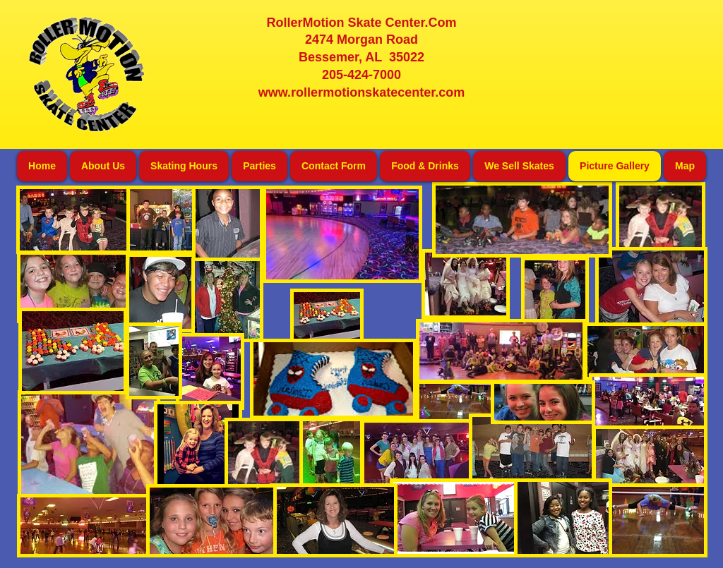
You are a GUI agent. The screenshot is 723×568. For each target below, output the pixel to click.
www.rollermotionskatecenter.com (361, 92)
